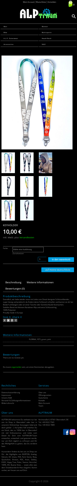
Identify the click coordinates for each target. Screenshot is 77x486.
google (15, 320)
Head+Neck (46, 38)
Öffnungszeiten (44, 395)
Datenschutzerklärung (10, 392)
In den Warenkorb (61, 259)
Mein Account (28, 2)
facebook (4, 320)
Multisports (47, 32)
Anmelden (52, 2)
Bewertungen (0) (15, 288)
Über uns (42, 392)
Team (40, 406)
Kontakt (41, 400)
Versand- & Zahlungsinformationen (16, 400)
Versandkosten (26, 237)
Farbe (5, 248)
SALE (44, 44)
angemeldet (16, 367)
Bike (5, 32)
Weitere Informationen (40, 282)
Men (5, 26)
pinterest (12, 320)
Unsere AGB (6, 398)
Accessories (9, 44)
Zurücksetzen (18, 253)
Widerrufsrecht (7, 403)
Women (45, 26)
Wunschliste (41, 2)
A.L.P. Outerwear (11, 38)
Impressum (6, 395)
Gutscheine (43, 398)
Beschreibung (13, 282)
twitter (8, 320)
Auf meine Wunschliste (57, 269)
